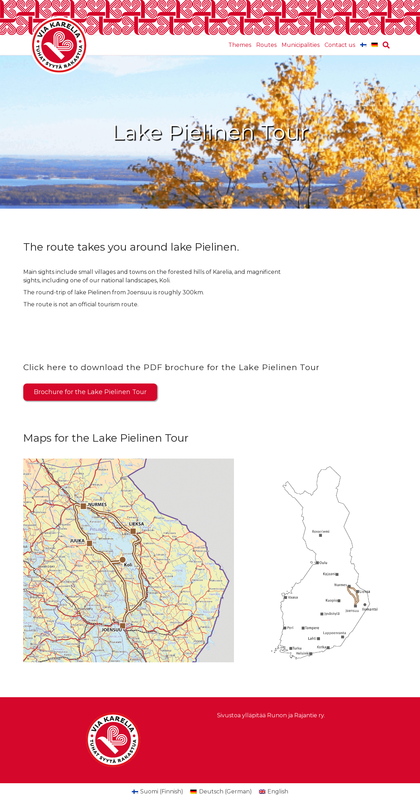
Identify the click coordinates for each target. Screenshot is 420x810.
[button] (90, 392)
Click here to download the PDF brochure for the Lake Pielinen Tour (171, 367)
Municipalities (301, 45)
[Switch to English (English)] (273, 792)
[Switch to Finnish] (363, 45)
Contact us (340, 45)
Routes (266, 45)
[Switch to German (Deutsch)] (221, 792)
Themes (239, 45)
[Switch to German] (374, 45)
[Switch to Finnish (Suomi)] (157, 792)
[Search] (385, 45)
